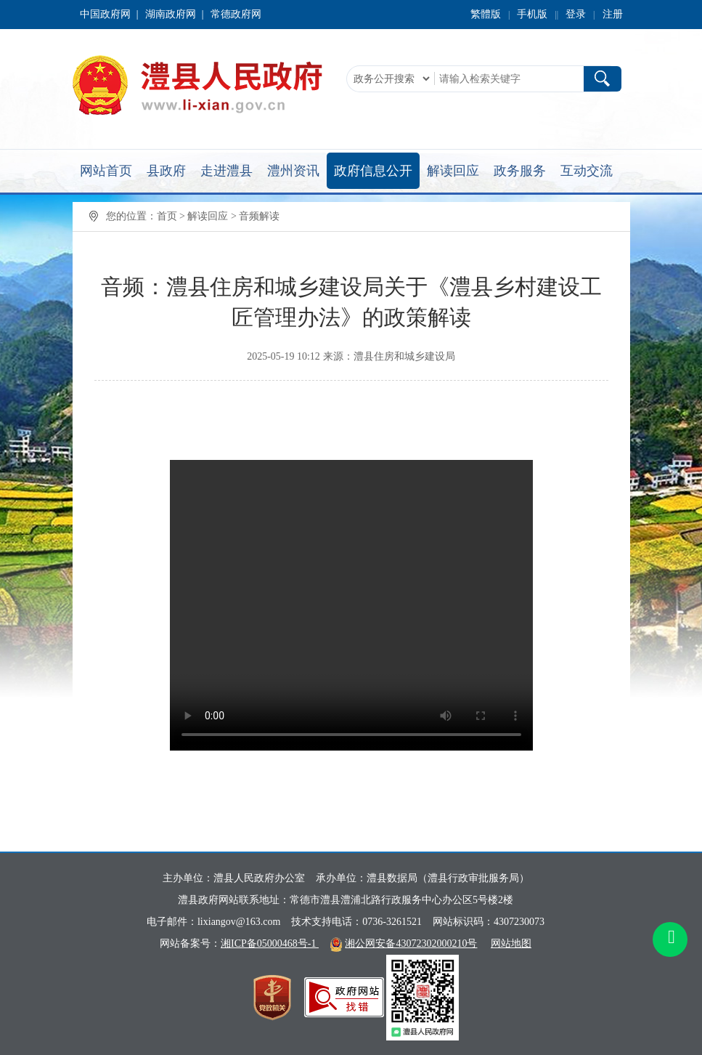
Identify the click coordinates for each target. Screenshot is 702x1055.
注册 (613, 14)
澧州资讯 (293, 170)
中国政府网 (105, 14)
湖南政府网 (170, 14)
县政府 (166, 170)
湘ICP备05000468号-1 (270, 943)
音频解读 (259, 216)
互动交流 (586, 170)
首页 (167, 216)
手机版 (532, 14)
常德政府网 (236, 14)
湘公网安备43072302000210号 (411, 943)
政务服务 (520, 170)
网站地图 (511, 943)
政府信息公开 (373, 170)
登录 (576, 14)
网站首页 (106, 170)
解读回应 (453, 170)
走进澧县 (226, 170)
